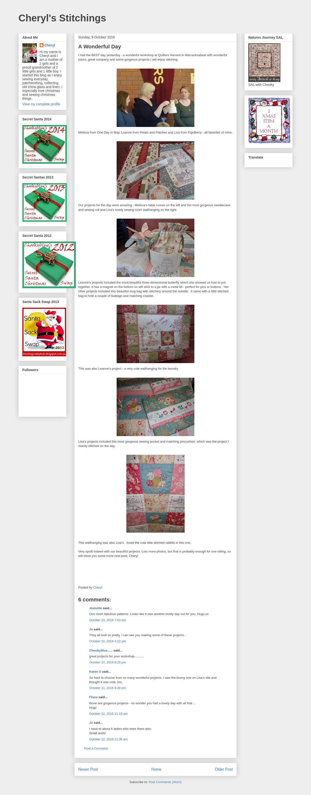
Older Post (224, 769)
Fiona (93, 697)
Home (156, 769)
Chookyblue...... (100, 650)
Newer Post (88, 769)
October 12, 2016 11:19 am (108, 713)
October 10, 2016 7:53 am (107, 620)
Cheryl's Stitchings (62, 18)
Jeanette (95, 608)
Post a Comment (96, 748)
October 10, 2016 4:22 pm (107, 641)
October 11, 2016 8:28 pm (107, 688)
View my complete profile (41, 104)
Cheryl (49, 45)
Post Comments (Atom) (165, 782)
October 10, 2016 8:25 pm (107, 662)
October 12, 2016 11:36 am (108, 739)
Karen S (95, 671)
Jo (91, 629)
